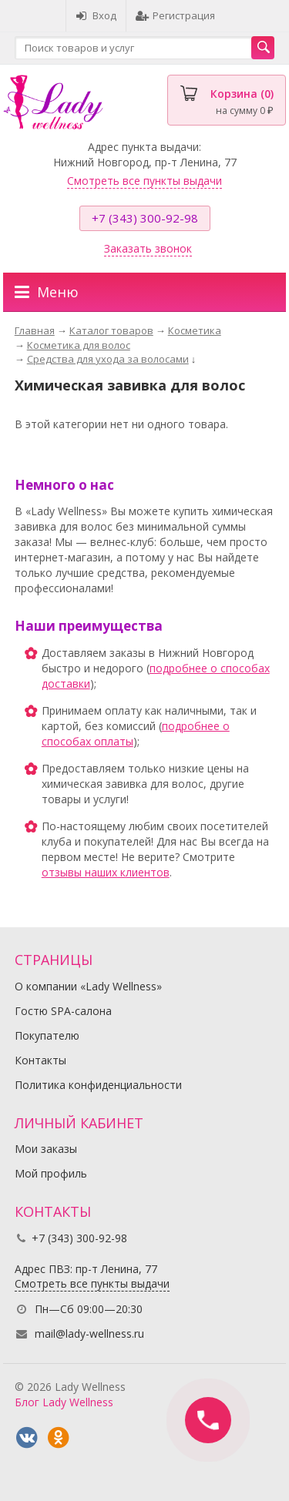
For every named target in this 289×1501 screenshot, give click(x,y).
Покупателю (47, 1035)
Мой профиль (51, 1173)
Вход (96, 15)
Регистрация (175, 15)
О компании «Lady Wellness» (88, 986)
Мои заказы (46, 1148)
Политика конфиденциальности (98, 1084)
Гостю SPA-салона (63, 1010)
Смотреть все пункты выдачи (144, 180)
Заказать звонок (148, 248)
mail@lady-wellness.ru (89, 1333)
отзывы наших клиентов (106, 872)
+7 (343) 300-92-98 (145, 218)
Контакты (40, 1060)
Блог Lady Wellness (64, 1402)
